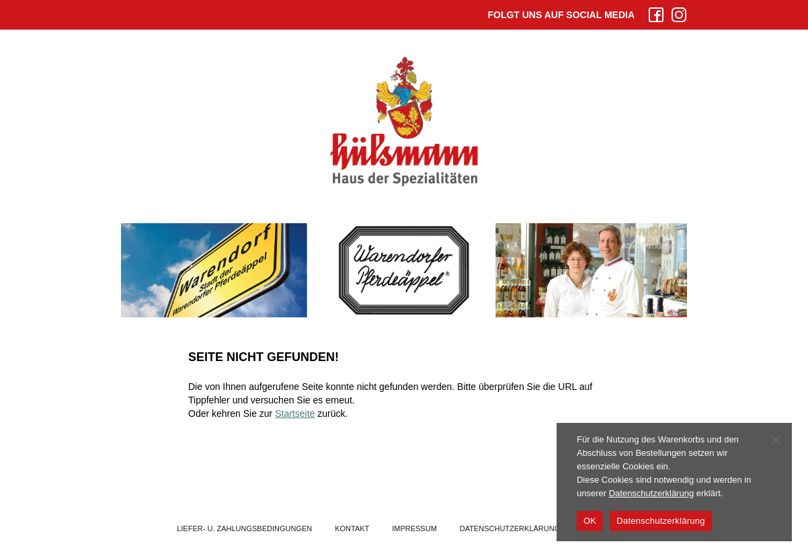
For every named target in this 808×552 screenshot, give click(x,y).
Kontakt (352, 528)
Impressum (414, 528)
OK (589, 521)
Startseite (295, 413)
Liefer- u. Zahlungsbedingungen (244, 528)
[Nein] (775, 439)
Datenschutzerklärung (510, 528)
